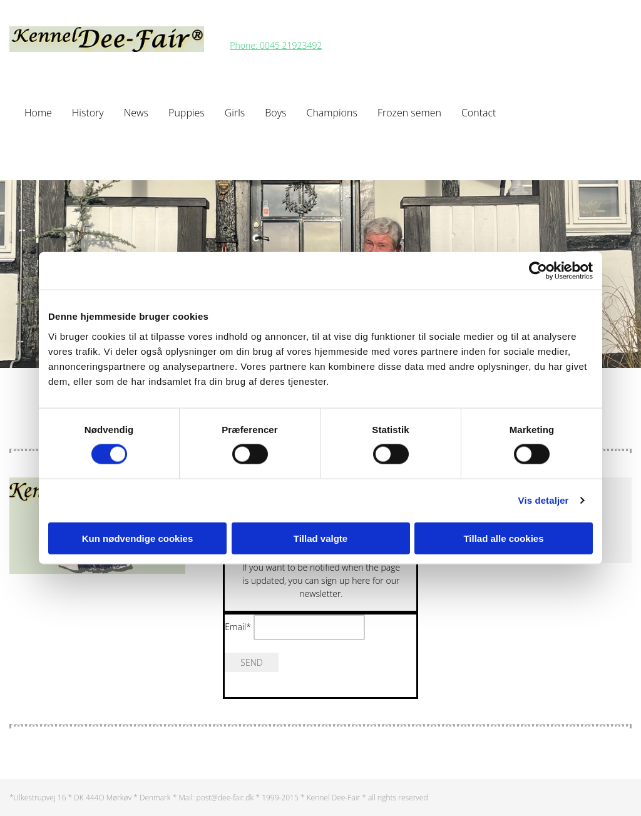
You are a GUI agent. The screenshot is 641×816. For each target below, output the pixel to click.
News (136, 113)
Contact (478, 113)
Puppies (186, 113)
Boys (275, 113)
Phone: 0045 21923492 (276, 45)
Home (38, 113)
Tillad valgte (320, 538)
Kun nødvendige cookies (137, 538)
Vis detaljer (543, 500)
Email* (238, 627)
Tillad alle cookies (503, 538)
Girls (235, 113)
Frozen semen (409, 113)
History (88, 113)
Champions (331, 113)
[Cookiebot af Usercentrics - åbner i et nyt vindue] (538, 271)
